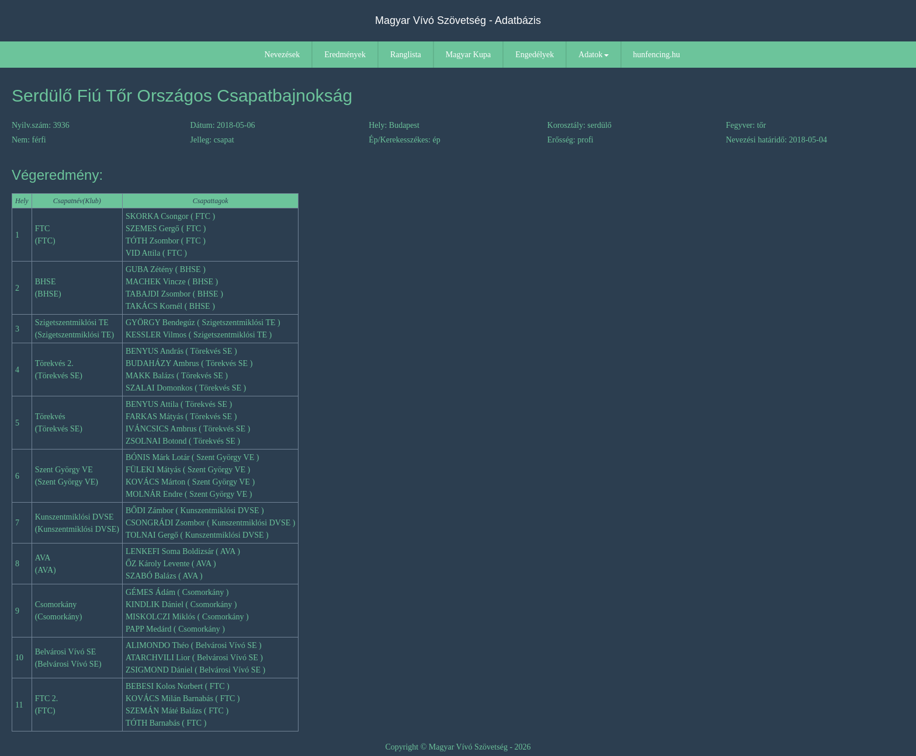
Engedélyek (534, 54)
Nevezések (282, 54)
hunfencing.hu (656, 54)
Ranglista (405, 54)
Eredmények (345, 54)
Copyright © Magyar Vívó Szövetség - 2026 (457, 747)
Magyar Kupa (468, 54)
